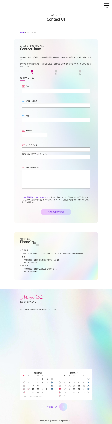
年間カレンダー (52, 407)
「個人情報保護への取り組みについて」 (36, 197)
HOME (22, 32)
